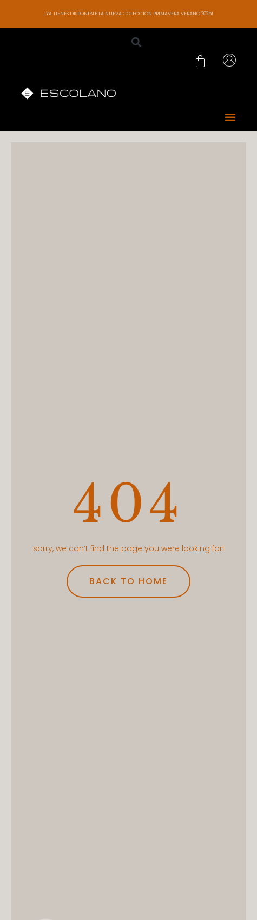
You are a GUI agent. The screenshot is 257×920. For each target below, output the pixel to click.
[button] (137, 42)
